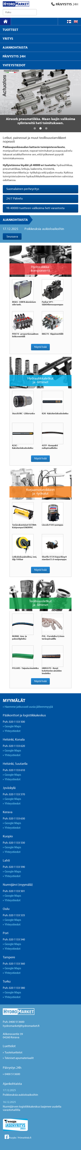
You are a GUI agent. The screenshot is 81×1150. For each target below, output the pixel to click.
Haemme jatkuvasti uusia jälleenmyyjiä (29, 706)
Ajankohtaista (15, 220)
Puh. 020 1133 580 (14, 987)
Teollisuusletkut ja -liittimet (40, 603)
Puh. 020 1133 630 (14, 818)
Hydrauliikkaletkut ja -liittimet (40, 380)
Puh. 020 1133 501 (14, 891)
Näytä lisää (40, 346)
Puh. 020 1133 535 (14, 915)
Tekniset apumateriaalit (19, 1058)
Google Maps (13, 726)
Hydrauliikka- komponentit (40, 268)
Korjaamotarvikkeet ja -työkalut (40, 491)
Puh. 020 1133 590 (14, 866)
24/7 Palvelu (14, 198)
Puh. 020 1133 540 (14, 939)
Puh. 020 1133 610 (14, 770)
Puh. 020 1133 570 (14, 794)
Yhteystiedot (12, 731)
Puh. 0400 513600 (13, 1021)
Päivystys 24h (12, 1067)
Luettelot (9, 1046)
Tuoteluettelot (13, 1052)
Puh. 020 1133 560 (14, 963)
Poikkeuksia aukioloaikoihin (44, 229)
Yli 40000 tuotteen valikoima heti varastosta (35, 208)
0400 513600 (12, 1074)
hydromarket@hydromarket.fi (21, 1026)
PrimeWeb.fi (24, 1137)
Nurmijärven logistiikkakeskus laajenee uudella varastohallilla (32, 1108)
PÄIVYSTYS (64, 4)
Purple (12, 1137)
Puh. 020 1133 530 (14, 842)
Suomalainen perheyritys (22, 189)
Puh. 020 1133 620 (14, 745)
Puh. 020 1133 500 (14, 721)
